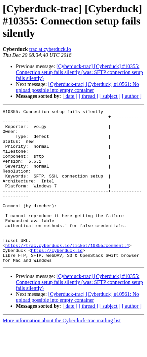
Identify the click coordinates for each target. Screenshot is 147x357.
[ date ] (69, 96)
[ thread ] (88, 96)
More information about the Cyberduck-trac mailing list (62, 351)
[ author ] (132, 96)
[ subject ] (110, 96)
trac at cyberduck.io (50, 49)
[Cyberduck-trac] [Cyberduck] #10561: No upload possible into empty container (77, 87)
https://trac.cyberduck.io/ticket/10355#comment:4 (67, 273)
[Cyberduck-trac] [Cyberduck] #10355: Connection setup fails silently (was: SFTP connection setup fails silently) (79, 72)
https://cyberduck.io (57, 279)
